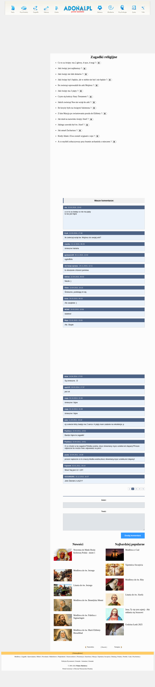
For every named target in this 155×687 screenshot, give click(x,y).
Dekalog (113, 659)
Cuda (130, 659)
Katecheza (88, 659)
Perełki (125, 659)
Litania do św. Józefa (134, 597)
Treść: (103, 511)
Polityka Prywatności (67, 664)
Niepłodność (62, 659)
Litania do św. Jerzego (82, 588)
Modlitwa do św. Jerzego (84, 573)
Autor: (103, 500)
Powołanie (45, 659)
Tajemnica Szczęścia (134, 567)
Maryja (94, 659)
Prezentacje (80, 659)
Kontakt (91, 664)
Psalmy (119, 659)
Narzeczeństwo (71, 659)
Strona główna (77, 656)
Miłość (39, 659)
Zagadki (23, 659)
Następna (118, 650)
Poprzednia (89, 650)
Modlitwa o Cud (132, 553)
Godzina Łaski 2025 (134, 627)
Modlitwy (17, 659)
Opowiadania (32, 659)
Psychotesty (136, 659)
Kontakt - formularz (82, 664)
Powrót (104, 650)
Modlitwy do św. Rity (134, 582)
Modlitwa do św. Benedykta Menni (88, 603)
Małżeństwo (53, 659)
